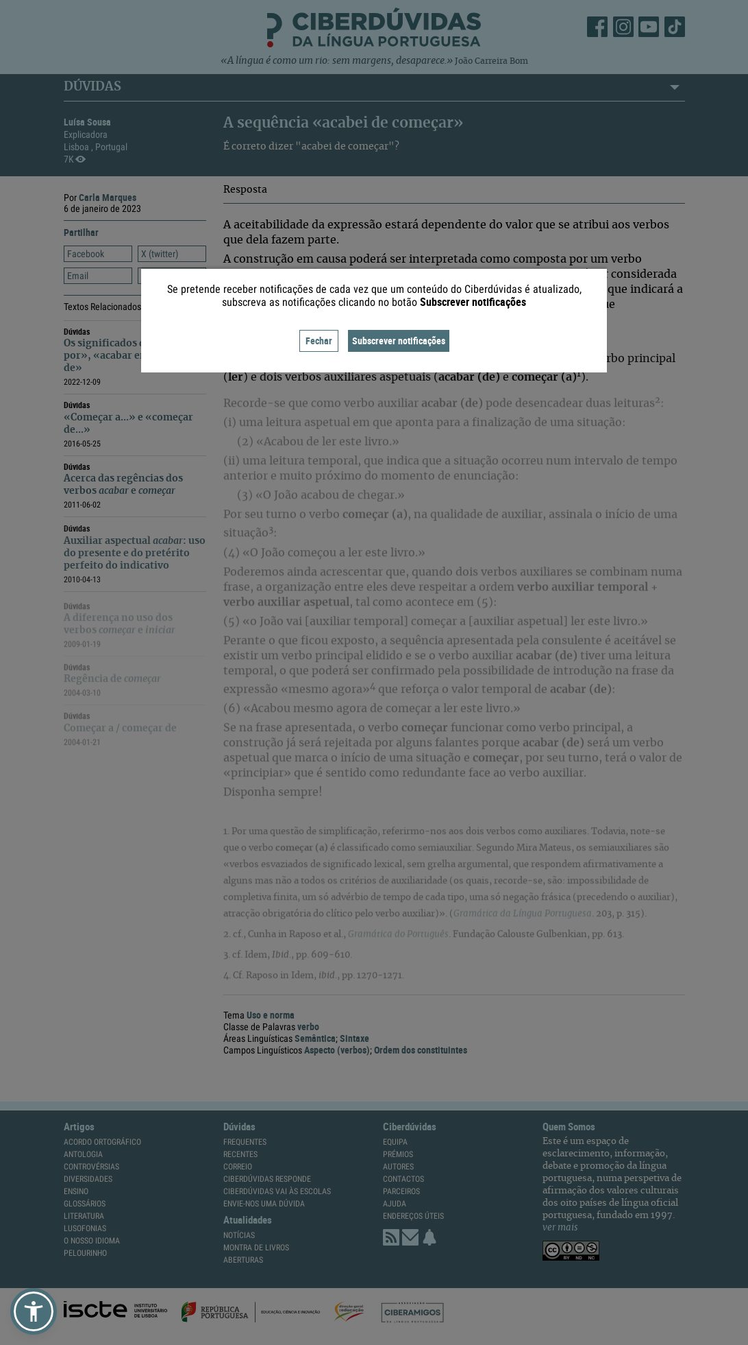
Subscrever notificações (398, 340)
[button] (33, 1311)
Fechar (319, 340)
